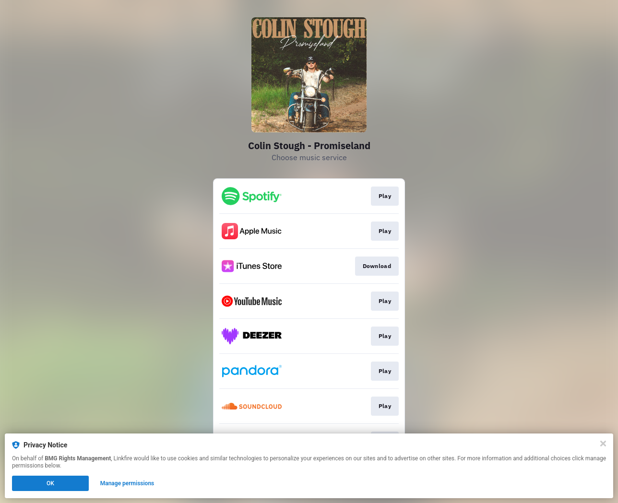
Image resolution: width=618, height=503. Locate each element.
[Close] (603, 443)
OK (50, 483)
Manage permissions (127, 483)
